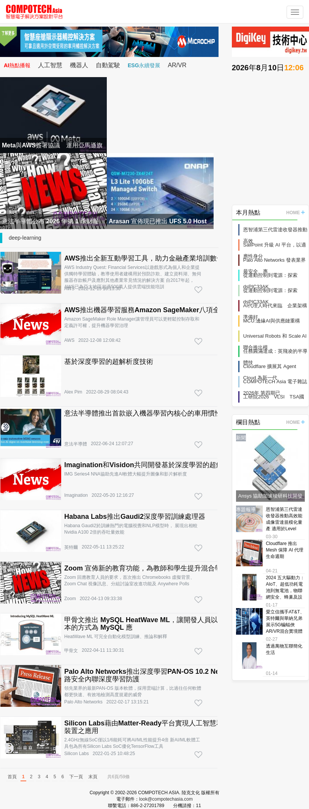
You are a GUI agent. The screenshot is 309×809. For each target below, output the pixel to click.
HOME (295, 212)
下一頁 (76, 776)
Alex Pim (73, 392)
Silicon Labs (76, 753)
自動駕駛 (108, 65)
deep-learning (25, 238)
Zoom (70, 598)
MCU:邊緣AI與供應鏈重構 (271, 321)
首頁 (12, 776)
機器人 (79, 65)
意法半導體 (75, 444)
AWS (69, 288)
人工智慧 (50, 65)
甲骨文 (71, 650)
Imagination (76, 495)
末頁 (92, 776)
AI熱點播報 (17, 65)
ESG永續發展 (144, 65)
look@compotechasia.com (166, 799)
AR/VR (177, 65)
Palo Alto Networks (83, 702)
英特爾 (71, 547)
